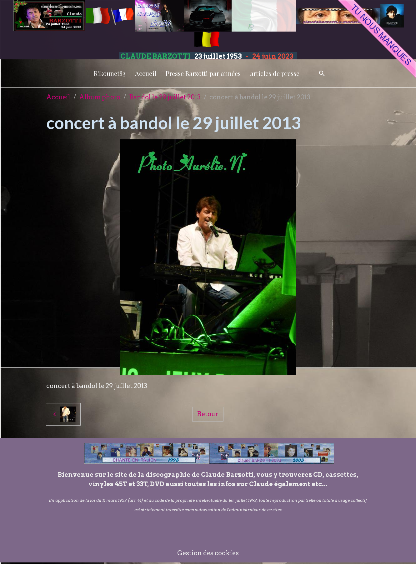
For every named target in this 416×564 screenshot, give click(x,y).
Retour (207, 414)
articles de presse (274, 73)
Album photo (99, 97)
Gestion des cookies (208, 553)
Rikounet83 (110, 73)
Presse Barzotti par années (203, 73)
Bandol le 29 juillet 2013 (165, 97)
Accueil (145, 73)
